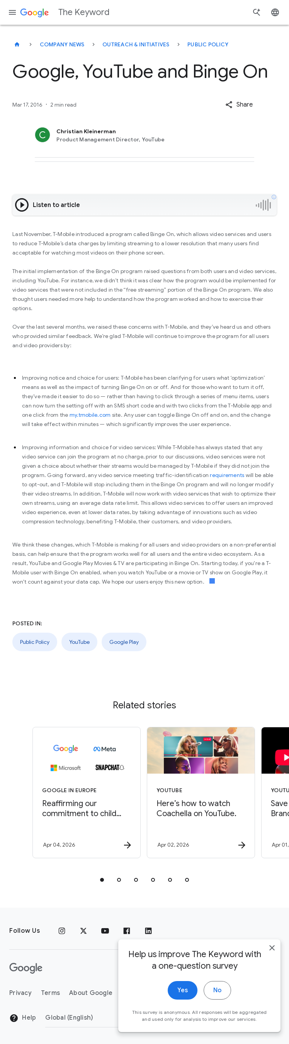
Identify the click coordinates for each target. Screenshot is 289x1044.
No (210, 999)
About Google (90, 993)
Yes (175, 999)
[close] (265, 957)
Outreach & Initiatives (136, 44)
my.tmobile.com (91, 414)
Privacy (20, 993)
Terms (50, 993)
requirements (227, 475)
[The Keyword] (17, 44)
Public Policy (207, 44)
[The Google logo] (25, 968)
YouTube (79, 641)
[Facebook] (126, 931)
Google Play (124, 641)
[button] (239, 104)
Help (22, 1018)
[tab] (102, 879)
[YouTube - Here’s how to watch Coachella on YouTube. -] (201, 792)
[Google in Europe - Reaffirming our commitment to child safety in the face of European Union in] (86, 792)
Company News (62, 44)
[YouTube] (105, 931)
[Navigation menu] (12, 12)
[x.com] (83, 931)
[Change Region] (108, 1017)
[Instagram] (62, 931)
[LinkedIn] (148, 931)
